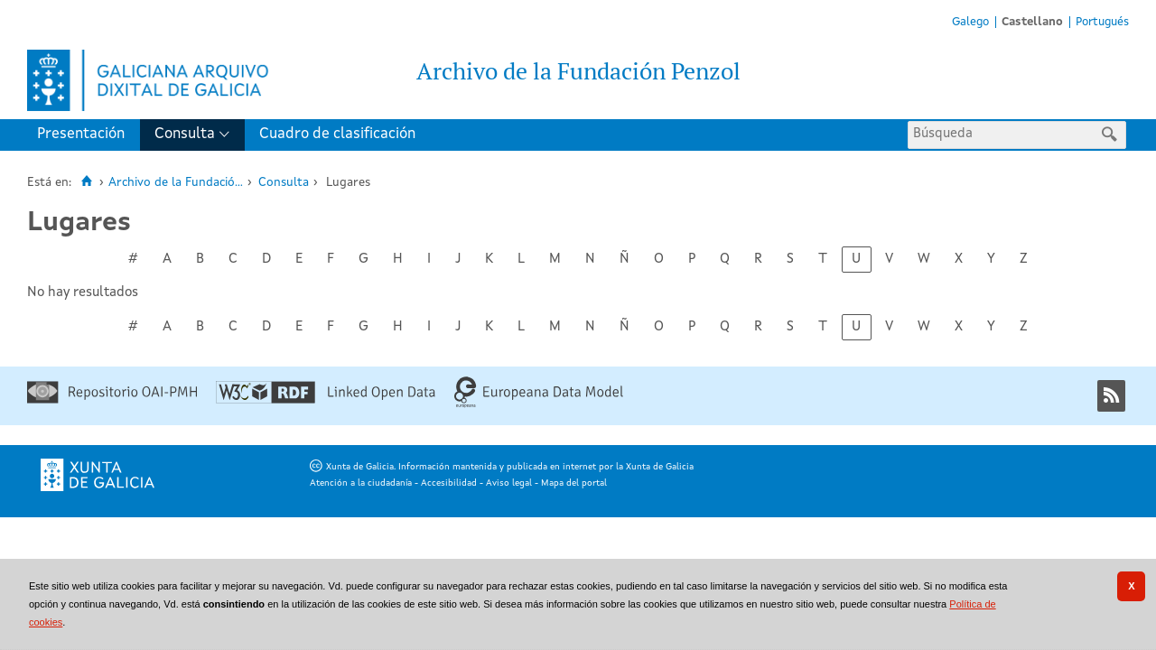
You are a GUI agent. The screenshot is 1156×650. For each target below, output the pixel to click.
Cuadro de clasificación (337, 134)
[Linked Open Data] (325, 400)
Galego (970, 22)
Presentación (81, 134)
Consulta (184, 134)
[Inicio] (86, 181)
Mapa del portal (574, 483)
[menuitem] (85, 135)
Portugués (1102, 22)
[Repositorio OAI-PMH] (112, 400)
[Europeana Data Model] (538, 405)
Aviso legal (509, 483)
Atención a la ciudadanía (361, 483)
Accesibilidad (449, 483)
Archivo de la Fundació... (175, 183)
